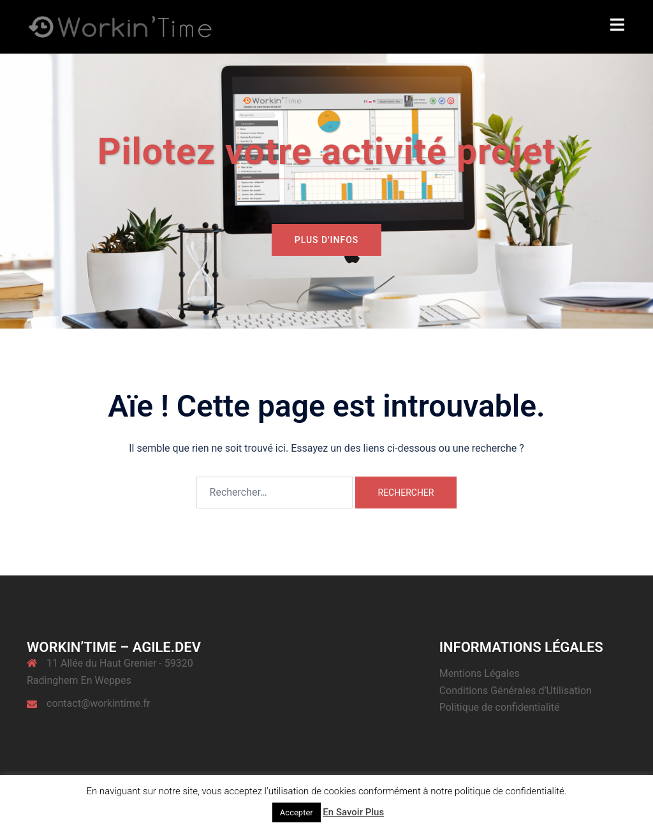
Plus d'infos (327, 240)
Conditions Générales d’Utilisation (515, 691)
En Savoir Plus (353, 812)
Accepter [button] (296, 812)
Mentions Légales (479, 673)
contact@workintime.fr (98, 703)
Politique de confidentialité (499, 707)
